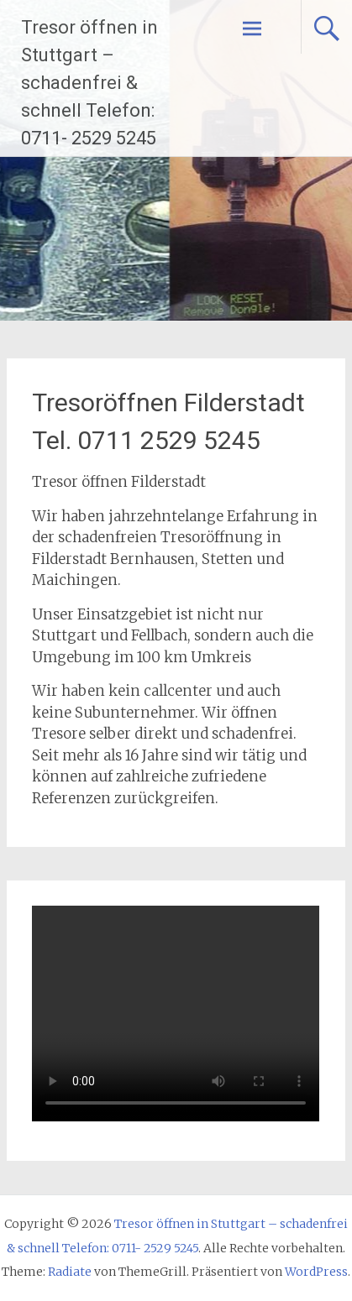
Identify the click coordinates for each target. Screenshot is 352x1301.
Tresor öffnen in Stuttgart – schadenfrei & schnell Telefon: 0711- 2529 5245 (89, 83)
